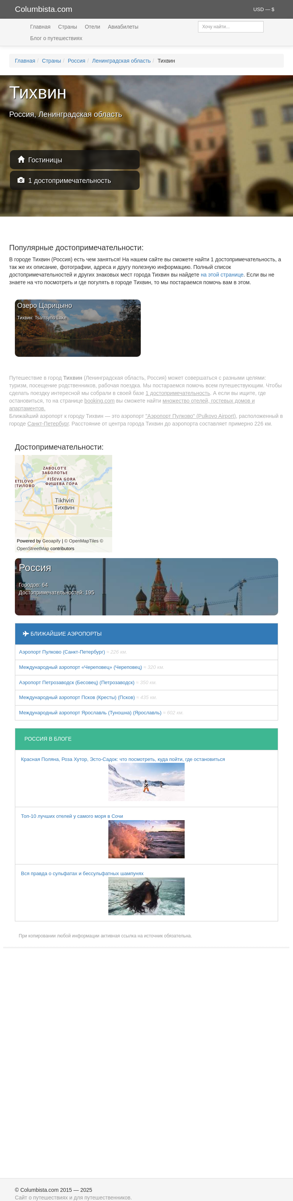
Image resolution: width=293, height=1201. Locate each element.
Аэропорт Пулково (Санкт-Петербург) (73, 652)
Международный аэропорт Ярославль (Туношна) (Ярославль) (101, 712)
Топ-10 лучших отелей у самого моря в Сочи (103, 835)
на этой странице (222, 275)
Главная (40, 27)
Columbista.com (43, 9)
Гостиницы (40, 160)
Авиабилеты (123, 27)
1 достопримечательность (64, 180)
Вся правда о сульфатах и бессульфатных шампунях (103, 893)
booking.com (99, 401)
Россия (76, 61)
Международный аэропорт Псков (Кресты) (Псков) (88, 697)
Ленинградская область (121, 61)
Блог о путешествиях (56, 38)
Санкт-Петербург (48, 424)
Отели (92, 27)
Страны (67, 27)
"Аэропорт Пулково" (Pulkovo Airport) (190, 416)
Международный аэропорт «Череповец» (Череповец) (91, 667)
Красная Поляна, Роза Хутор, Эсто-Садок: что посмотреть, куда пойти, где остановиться (123, 778)
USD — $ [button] (263, 9)
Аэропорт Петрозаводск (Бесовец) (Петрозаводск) (88, 682)
